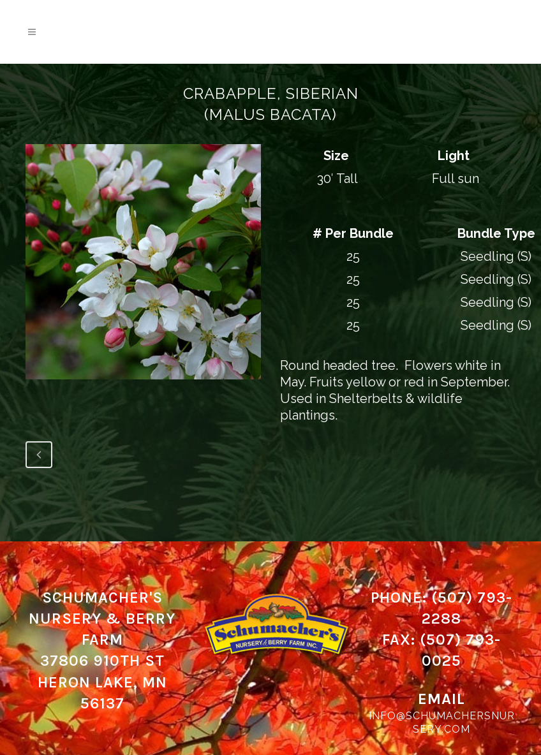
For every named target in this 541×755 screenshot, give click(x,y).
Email (441, 699)
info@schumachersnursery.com (442, 722)
